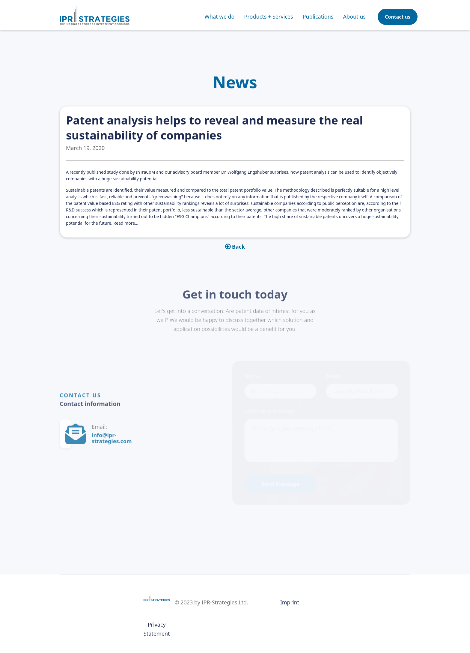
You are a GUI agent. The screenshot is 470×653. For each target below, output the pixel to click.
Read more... (125, 223)
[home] (94, 15)
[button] (268, 16)
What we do (219, 16)
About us (354, 16)
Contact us (397, 16)
